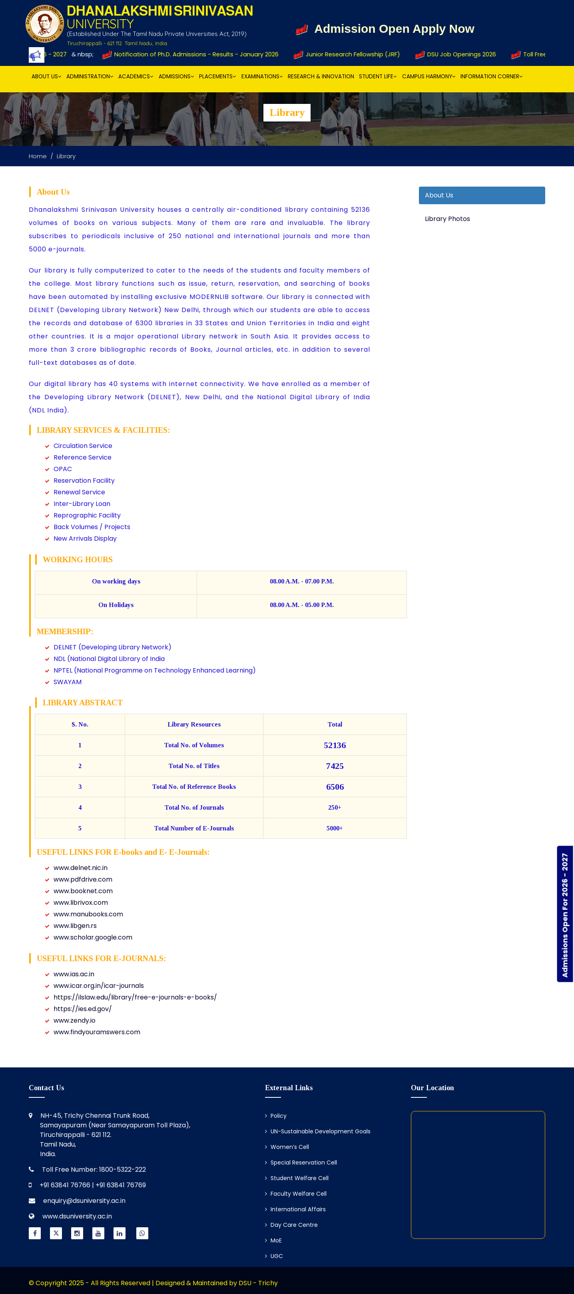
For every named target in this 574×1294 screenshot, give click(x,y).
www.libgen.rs (75, 925)
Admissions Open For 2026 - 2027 (565, 915)
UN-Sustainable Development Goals (318, 1131)
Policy (276, 1116)
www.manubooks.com (88, 914)
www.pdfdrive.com (83, 879)
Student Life (378, 76)
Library (66, 156)
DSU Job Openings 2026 (462, 54)
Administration (90, 76)
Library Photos (447, 218)
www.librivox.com (81, 902)
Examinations (262, 76)
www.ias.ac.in (74, 974)
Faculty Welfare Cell (296, 1194)
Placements (217, 76)
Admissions (176, 76)
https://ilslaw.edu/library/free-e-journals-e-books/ (135, 997)
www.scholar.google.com (93, 937)
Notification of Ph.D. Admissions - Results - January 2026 (197, 54)
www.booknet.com (83, 891)
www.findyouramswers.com (97, 1032)
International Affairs (295, 1209)
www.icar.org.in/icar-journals (99, 985)
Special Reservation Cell (301, 1163)
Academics (135, 76)
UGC (274, 1256)
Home (38, 156)
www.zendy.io (75, 1020)
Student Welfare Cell (297, 1178)
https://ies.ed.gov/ (83, 1008)
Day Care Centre (291, 1225)
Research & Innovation (321, 76)
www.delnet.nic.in (81, 867)
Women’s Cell (287, 1147)
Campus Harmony (429, 76)
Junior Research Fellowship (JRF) (355, 54)
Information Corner (491, 76)
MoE (273, 1240)
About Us (47, 76)
